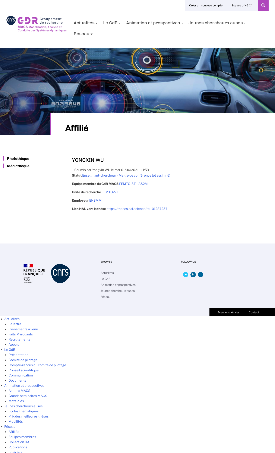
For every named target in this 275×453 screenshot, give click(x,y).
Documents (17, 380)
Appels (14, 345)
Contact (254, 312)
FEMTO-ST (110, 192)
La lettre (15, 324)
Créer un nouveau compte (205, 5)
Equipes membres (22, 437)
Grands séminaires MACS (28, 396)
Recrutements (19, 339)
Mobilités (16, 421)
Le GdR (112, 24)
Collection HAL (20, 442)
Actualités (86, 24)
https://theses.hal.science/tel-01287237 (137, 209)
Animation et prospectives (155, 24)
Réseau (84, 35)
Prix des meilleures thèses (29, 416)
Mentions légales (229, 312)
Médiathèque (18, 166)
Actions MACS (19, 391)
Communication (21, 375)
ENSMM (95, 200)
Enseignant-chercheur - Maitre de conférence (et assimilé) (126, 175)
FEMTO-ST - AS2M (133, 184)
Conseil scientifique (24, 370)
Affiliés (14, 432)
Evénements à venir (23, 329)
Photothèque (18, 158)
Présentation (18, 355)
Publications (18, 447)
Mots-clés (16, 401)
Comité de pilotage (23, 360)
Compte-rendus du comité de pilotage (37, 365)
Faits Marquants (21, 334)
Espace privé (242, 5)
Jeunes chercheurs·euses (218, 24)
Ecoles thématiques (24, 411)
